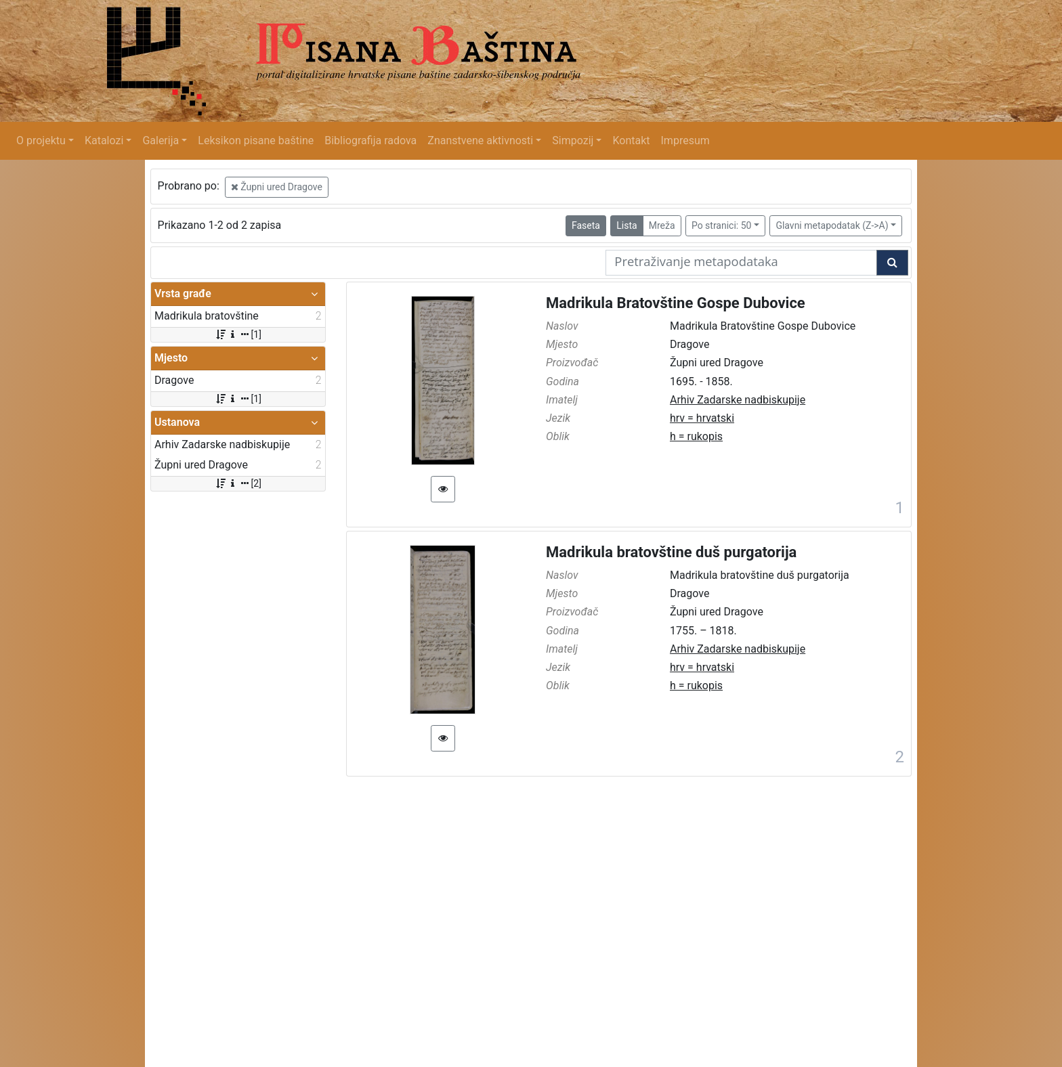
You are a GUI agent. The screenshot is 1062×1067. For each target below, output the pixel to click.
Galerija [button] (160, 140)
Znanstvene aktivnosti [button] (480, 140)
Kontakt (631, 140)
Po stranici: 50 (722, 225)
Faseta (586, 225)
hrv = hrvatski (702, 418)
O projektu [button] (41, 140)
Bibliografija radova (370, 140)
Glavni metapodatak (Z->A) (832, 225)
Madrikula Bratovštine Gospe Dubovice (675, 303)
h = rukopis (696, 436)
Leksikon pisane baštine (256, 140)
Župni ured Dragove (276, 186)
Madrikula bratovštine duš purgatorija (671, 552)
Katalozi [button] (104, 140)
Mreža (662, 225)
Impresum (685, 140)
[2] (238, 483)
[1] (238, 334)
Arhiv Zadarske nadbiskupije (737, 399)
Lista (626, 225)
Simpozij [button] (572, 140)
